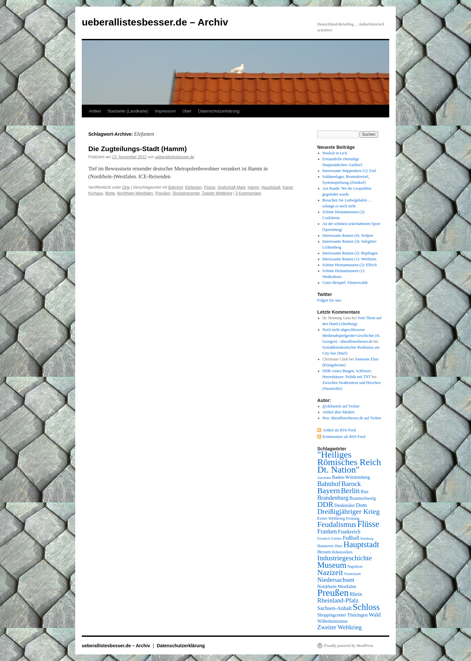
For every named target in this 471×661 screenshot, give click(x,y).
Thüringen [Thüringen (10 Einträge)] (357, 615)
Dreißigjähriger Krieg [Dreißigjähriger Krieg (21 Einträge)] (348, 511)
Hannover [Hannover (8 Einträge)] (325, 545)
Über (186, 111)
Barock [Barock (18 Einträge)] (351, 483)
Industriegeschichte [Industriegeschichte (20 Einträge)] (344, 558)
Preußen (162, 193)
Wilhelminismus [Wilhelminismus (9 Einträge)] (332, 621)
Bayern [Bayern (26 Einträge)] (328, 490)
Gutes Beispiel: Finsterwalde (345, 282)
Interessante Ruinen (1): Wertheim (349, 259)
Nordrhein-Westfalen (135, 193)
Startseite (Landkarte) (127, 111)
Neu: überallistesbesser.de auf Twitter (352, 418)
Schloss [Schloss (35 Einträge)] (366, 607)
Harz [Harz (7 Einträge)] (338, 546)
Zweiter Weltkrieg (217, 193)
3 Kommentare (248, 193)
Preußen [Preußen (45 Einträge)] (333, 592)
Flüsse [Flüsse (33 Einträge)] (368, 524)
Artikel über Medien (339, 412)
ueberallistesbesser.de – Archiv (155, 22)
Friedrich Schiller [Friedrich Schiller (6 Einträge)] (329, 538)
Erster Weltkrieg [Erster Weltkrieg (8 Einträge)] (331, 518)
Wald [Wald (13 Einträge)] (375, 614)
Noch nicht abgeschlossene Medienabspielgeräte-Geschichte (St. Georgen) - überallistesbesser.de (351, 335)
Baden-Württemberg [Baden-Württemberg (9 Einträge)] (351, 477)
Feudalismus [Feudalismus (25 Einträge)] (336, 524)
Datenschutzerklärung (218, 111)
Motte (110, 193)
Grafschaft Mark (231, 187)
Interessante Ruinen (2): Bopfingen (350, 253)
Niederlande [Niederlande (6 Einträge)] (352, 574)
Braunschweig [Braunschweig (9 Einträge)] (362, 498)
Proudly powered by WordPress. (349, 645)
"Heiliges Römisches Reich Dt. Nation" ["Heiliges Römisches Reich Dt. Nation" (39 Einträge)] (349, 462)
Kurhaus (95, 193)
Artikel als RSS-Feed (339, 430)
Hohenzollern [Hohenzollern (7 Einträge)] (342, 552)
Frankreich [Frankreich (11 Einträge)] (349, 531)
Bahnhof (175, 187)
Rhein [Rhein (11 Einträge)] (356, 594)
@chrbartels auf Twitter (341, 406)
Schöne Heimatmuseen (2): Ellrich (350, 265)
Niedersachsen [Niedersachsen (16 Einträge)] (335, 579)
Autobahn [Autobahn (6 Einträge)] (324, 477)
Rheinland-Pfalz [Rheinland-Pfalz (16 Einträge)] (337, 600)
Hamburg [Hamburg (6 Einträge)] (367, 538)
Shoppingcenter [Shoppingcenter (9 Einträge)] (331, 615)
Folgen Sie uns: (329, 300)
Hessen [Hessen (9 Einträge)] (324, 551)
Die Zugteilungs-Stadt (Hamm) (137, 148)
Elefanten (193, 187)
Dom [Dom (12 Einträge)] (361, 505)
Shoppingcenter (186, 193)
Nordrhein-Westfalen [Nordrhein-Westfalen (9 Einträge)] (336, 586)
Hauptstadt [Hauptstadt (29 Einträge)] (361, 544)
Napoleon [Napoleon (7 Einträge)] (354, 566)
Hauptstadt (270, 187)
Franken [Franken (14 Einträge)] (327, 531)
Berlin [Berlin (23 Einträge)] (350, 491)
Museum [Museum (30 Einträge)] (331, 564)
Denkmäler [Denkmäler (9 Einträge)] (344, 505)
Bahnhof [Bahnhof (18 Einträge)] (328, 483)
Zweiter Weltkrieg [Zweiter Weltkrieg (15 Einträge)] (339, 627)
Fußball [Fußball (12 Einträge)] (351, 538)
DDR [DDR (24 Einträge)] (325, 504)
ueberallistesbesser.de (174, 157)
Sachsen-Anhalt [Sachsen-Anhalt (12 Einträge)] (334, 608)
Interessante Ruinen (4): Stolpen (348, 235)
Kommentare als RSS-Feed (344, 436)
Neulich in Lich (335, 153)
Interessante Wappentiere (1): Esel (349, 170)
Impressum (165, 111)
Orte (126, 187)
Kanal (288, 187)
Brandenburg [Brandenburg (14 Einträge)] (332, 498)
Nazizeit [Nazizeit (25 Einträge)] (330, 572)
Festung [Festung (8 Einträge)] (352, 518)
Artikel (95, 111)
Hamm (253, 187)
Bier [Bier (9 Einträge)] (365, 491)
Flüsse (209, 187)
